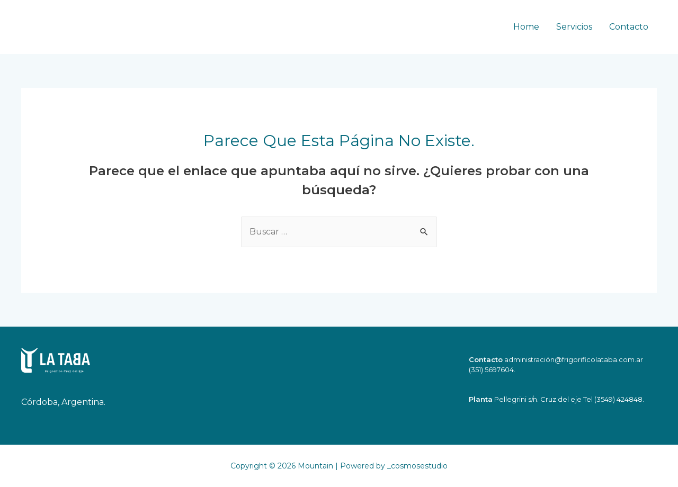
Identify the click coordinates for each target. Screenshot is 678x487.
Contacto (628, 27)
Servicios (574, 27)
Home (526, 27)
